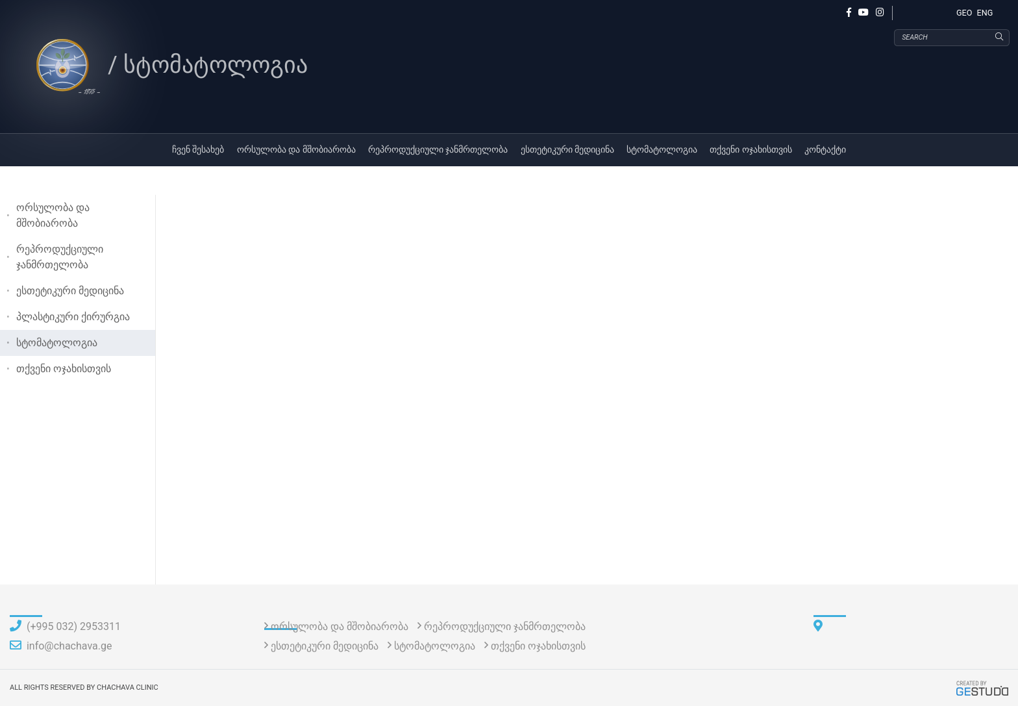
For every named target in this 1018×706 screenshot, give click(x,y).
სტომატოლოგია (662, 149)
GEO (964, 13)
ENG (985, 13)
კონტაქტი (825, 149)
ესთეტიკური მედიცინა (568, 149)
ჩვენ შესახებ (198, 149)
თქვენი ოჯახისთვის (751, 149)
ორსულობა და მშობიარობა (296, 149)
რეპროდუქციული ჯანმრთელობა (438, 149)
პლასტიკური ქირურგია (73, 316)
